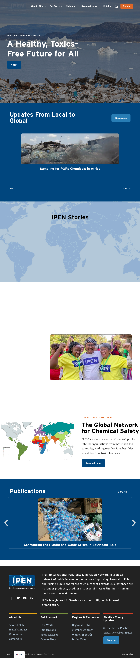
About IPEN (38, 6)
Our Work (56, 6)
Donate (126, 6)
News (12, 188)
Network (72, 6)
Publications (110, 6)
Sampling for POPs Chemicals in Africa (70, 169)
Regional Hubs (90, 6)
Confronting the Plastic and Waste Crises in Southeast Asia (70, 545)
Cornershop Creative (46, 654)
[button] (6, 523)
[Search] (116, 6)
